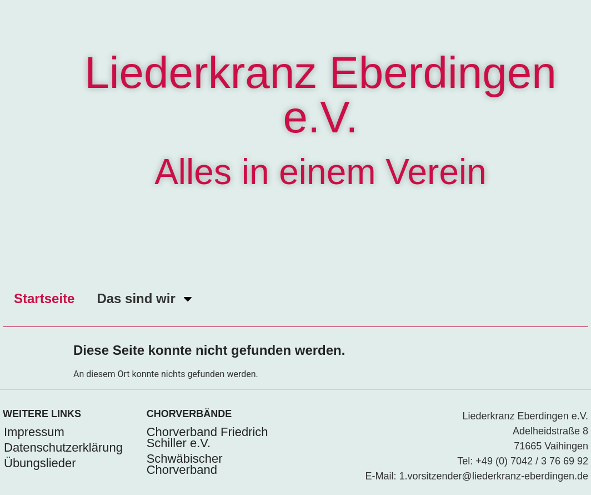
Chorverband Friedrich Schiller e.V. (207, 437)
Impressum (34, 432)
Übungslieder (40, 463)
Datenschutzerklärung (63, 447)
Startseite (44, 298)
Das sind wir (145, 298)
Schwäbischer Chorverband (185, 464)
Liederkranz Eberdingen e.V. (320, 95)
